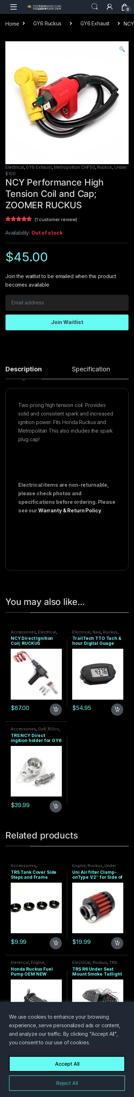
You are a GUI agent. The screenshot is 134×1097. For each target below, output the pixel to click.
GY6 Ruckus (47, 23)
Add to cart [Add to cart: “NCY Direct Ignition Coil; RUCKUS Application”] (56, 710)
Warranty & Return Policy (69, 510)
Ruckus (104, 167)
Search (95, 7)
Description (23, 369)
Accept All (67, 1064)
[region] (67, 1049)
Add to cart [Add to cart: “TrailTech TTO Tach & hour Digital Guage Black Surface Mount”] (117, 710)
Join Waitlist (67, 322)
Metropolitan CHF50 (74, 167)
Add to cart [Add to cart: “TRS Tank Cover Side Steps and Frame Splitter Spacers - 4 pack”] (56, 943)
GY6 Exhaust (94, 23)
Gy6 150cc (48, 728)
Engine (78, 865)
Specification (91, 369)
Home (12, 23)
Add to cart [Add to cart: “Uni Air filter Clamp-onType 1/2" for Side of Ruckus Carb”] (117, 943)
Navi (97, 632)
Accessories (23, 632)
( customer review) (55, 219)
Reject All (67, 1083)
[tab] (23, 372)
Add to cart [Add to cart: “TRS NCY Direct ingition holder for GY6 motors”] (56, 806)
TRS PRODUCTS (94, 964)
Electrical (14, 167)
